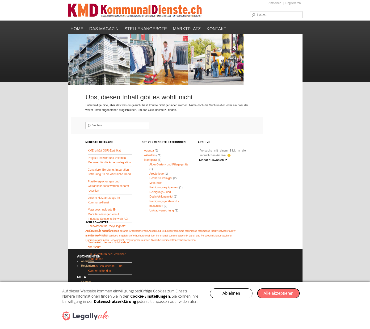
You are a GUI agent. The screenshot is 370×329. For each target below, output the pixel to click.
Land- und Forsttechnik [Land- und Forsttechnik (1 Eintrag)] (202, 235)
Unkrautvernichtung (161, 210)
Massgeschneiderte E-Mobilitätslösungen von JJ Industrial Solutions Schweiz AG (108, 214)
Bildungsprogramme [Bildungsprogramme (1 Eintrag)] (173, 230)
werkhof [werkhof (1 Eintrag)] (191, 240)
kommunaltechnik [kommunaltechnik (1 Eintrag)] (178, 235)
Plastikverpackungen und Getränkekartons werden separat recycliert (108, 186)
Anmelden (275, 3)
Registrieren (293, 3)
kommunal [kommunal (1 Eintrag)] (162, 235)
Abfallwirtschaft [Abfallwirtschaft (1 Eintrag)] (110, 230)
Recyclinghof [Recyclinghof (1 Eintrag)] (116, 240)
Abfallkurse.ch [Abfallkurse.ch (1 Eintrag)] (93, 230)
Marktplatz (187, 28)
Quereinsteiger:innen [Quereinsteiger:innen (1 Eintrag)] (97, 240)
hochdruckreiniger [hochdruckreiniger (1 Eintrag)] (145, 235)
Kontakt (217, 28)
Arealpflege (156, 173)
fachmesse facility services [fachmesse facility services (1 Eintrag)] (213, 230)
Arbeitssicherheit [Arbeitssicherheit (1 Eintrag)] (138, 230)
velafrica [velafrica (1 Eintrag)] (182, 240)
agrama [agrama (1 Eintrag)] (124, 230)
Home (77, 28)
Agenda (149, 150)
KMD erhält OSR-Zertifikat (104, 150)
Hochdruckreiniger (160, 178)
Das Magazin (103, 28)
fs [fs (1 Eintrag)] (120, 235)
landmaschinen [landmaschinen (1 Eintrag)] (223, 235)
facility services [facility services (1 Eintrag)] (109, 235)
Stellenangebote (145, 28)
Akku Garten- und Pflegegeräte (168, 164)
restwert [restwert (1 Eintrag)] (145, 240)
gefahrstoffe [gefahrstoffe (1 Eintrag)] (128, 235)
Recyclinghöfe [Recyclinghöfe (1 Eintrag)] (133, 240)
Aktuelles (150, 155)
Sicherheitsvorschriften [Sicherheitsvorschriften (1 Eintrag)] (164, 240)
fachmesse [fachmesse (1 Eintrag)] (191, 230)
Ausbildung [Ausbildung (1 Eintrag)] (154, 230)
